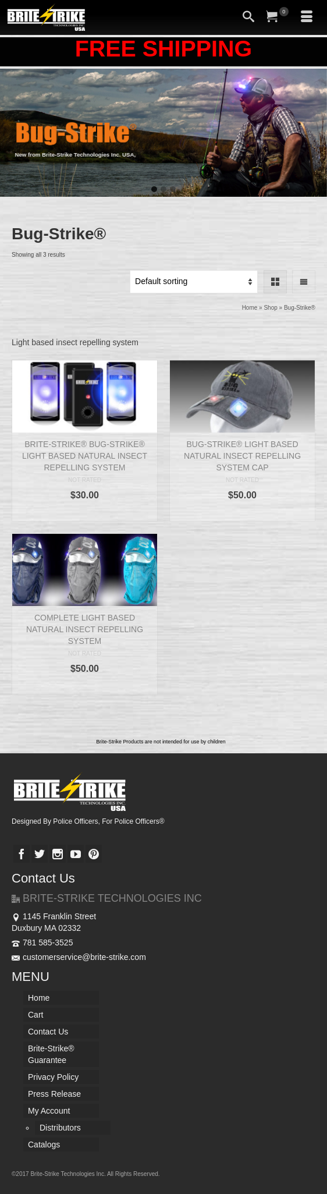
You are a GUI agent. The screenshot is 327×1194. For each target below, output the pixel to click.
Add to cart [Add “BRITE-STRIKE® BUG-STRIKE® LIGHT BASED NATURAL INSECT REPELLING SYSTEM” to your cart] (85, 513)
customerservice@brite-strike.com (79, 957)
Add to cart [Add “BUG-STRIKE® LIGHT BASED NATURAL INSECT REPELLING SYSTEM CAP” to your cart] (242, 513)
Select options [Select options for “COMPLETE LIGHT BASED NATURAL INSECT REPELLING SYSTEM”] (84, 686)
